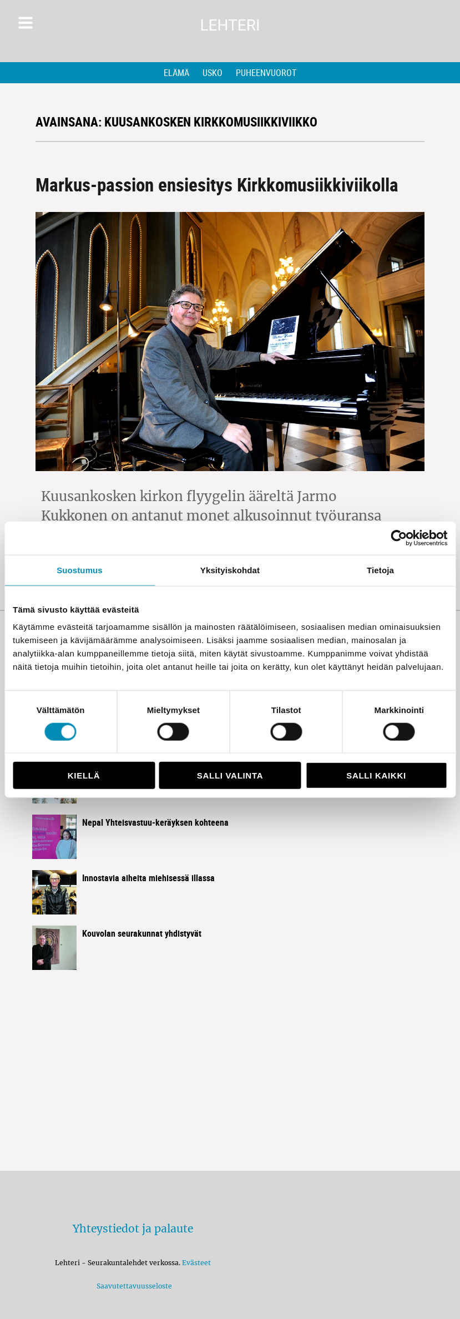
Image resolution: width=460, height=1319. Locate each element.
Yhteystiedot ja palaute (133, 1228)
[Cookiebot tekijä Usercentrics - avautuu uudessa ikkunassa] (398, 537)
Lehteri (230, 25)
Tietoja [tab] (380, 569)
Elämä (176, 73)
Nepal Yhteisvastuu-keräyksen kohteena (155, 822)
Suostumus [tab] (80, 569)
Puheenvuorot (266, 73)
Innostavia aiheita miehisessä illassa (148, 878)
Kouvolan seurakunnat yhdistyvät (141, 933)
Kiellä (84, 775)
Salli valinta (230, 775)
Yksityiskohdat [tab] (230, 569)
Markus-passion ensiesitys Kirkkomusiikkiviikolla (217, 184)
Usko (213, 73)
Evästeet (196, 1263)
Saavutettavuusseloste (132, 1286)
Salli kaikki (376, 775)
